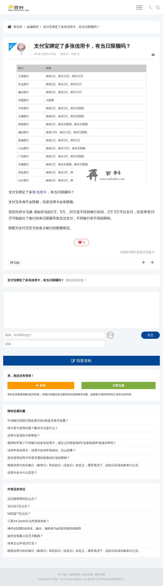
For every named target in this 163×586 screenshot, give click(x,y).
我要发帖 (84, 361)
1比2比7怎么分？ (18, 506)
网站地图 (100, 574)
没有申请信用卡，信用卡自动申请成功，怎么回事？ (41, 450)
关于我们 (63, 574)
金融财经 (33, 26)
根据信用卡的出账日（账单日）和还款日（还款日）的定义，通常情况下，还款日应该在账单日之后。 (74, 465)
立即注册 (118, 385)
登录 (43, 385)
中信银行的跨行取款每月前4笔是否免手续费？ (38, 420)
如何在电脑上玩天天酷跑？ (25, 536)
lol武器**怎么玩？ (19, 513)
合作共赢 (88, 574)
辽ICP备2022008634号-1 (110, 579)
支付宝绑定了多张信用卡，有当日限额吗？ (71, 26)
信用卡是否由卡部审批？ (23, 435)
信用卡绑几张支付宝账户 (138, 252)
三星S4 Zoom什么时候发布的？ (28, 521)
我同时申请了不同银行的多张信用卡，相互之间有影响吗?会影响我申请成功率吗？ (61, 443)
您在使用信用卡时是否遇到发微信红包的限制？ (38, 457)
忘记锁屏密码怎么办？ (22, 498)
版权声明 (75, 574)
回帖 (17, 262)
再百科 (17, 26)
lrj (21, 53)
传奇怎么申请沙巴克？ (22, 543)
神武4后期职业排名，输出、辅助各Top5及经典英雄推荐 (44, 528)
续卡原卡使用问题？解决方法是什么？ (32, 428)
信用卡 (41, 192)
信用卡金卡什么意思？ (22, 472)
